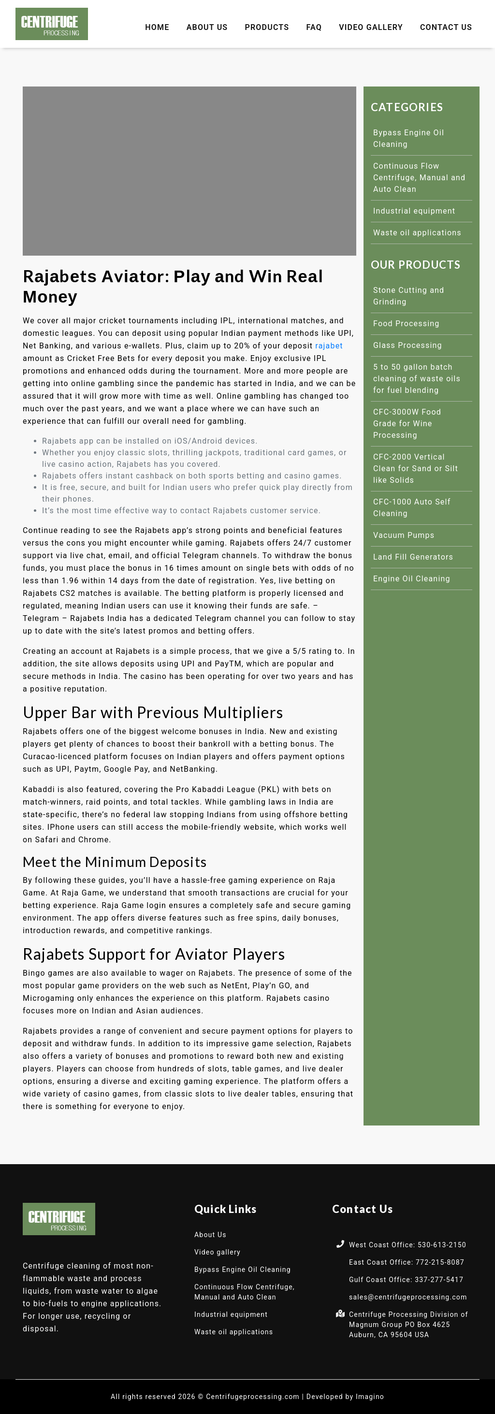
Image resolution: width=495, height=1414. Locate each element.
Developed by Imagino (345, 1396)
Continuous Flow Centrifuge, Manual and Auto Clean (419, 177)
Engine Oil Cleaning (412, 578)
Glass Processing (407, 345)
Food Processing (406, 323)
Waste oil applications (417, 232)
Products (267, 27)
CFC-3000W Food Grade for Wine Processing (407, 423)
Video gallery (371, 27)
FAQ (314, 27)
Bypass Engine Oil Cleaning (242, 1269)
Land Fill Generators (413, 557)
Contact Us (446, 27)
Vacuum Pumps (404, 535)
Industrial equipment (414, 211)
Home (157, 27)
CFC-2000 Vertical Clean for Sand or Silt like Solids (415, 468)
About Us (207, 27)
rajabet (329, 345)
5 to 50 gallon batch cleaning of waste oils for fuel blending (417, 378)
